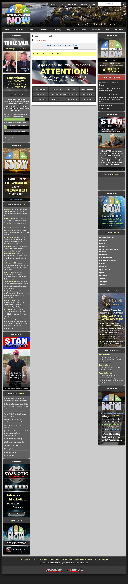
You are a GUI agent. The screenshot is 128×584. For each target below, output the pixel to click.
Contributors (72, 4)
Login (93, 4)
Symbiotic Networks (105, 373)
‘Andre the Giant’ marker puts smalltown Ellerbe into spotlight (14, 421)
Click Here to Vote (10, 138)
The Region (103, 282)
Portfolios (40, 94)
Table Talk (53, 4)
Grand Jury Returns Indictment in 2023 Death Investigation (111, 89)
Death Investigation (105, 105)
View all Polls (22, 139)
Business (43, 30)
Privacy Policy (54, 560)
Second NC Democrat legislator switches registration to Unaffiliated (15, 400)
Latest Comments (40, 99)
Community (57, 30)
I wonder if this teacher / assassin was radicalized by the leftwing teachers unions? (16, 249)
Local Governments (105, 257)
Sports (101, 273)
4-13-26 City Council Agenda (108, 94)
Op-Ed (31, 30)
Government (19, 30)
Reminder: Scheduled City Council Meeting (110, 84)
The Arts (102, 279)
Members (84, 4)
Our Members (40, 89)
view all (20, 95)
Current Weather (87, 94)
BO (62, 4)
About (34, 560)
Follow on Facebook (67, 560)
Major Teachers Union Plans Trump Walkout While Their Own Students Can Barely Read (15, 414)
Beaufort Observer (87, 89)
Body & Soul (71, 30)
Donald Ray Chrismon (10, 452)
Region (83, 30)
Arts (107, 30)
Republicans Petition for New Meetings (13, 426)
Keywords (105, 560)
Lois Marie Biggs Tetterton (12, 445)
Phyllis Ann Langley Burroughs (13, 439)
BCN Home (71, 89)
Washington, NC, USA (111, 183)
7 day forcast (115, 174)
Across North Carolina (106, 237)
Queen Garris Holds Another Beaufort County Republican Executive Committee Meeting (16, 433)
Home (7, 30)
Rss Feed (97, 560)
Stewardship (119, 30)
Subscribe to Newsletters (83, 560)
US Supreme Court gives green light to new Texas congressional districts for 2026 (16, 406)
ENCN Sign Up (56, 89)
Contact (27, 560)
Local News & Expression (107, 260)
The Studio (102, 285)
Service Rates (43, 560)
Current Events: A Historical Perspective (64, 94)
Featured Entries (71, 99)
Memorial (102, 263)
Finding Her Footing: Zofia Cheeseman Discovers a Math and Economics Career (111, 99)
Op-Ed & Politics (104, 270)
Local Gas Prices (104, 355)
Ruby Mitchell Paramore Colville (14, 442)
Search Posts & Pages (40, 40)
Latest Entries (87, 99)
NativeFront (96, 30)
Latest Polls (56, 99)
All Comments (8, 328)
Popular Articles (104, 365)
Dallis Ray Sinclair (9, 449)
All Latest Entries (9, 455)
